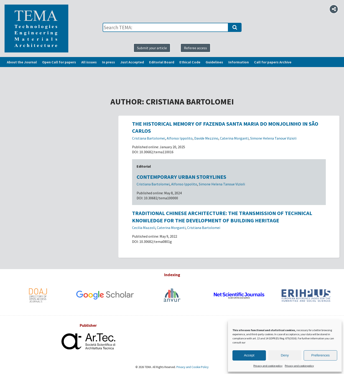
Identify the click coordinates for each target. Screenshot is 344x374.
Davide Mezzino (206, 138)
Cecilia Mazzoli (143, 227)
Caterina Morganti (234, 138)
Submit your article (152, 48)
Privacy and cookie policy (268, 365)
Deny (285, 355)
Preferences (320, 355)
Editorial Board (161, 62)
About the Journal (22, 62)
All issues (89, 62)
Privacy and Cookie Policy (192, 367)
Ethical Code (189, 62)
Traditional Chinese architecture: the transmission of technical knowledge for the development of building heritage (222, 217)
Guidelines (214, 62)
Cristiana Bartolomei (148, 138)
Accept (249, 355)
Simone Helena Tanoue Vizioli (273, 138)
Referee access (195, 48)
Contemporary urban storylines (181, 176)
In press (108, 62)
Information (238, 62)
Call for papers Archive (272, 62)
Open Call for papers (59, 62)
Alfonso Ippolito (180, 138)
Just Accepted (132, 62)
